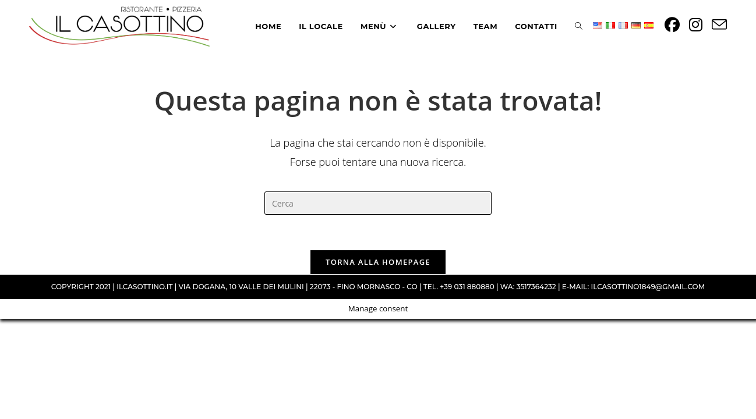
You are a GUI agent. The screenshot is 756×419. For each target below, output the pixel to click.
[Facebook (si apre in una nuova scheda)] (672, 25)
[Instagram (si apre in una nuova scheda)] (695, 25)
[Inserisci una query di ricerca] (378, 203)
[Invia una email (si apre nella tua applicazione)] (719, 25)
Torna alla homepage (378, 262)
